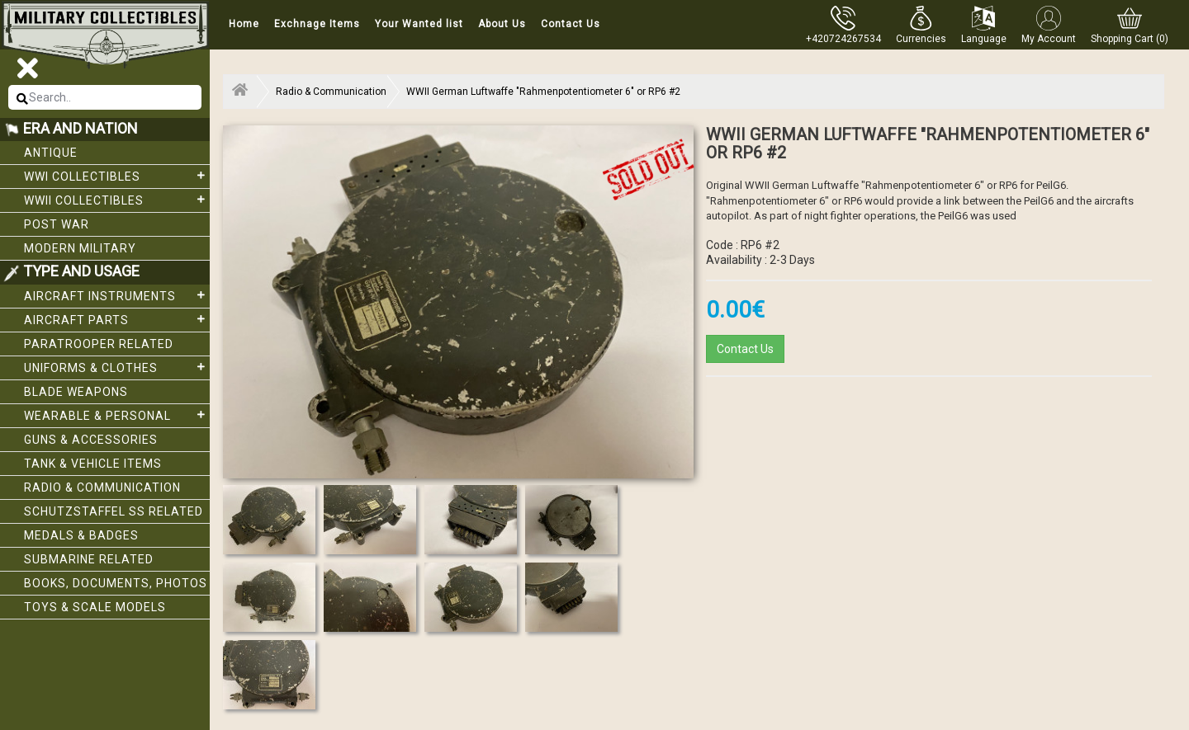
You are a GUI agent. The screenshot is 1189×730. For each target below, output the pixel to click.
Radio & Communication (102, 487)
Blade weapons (76, 391)
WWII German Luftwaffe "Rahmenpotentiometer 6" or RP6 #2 (543, 91)
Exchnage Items (317, 24)
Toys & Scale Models (95, 607)
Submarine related (89, 559)
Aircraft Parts (117, 319)
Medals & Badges (81, 535)
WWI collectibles (117, 175)
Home (244, 24)
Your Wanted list (419, 24)
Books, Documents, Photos (115, 583)
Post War (56, 224)
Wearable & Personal (117, 414)
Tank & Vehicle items (93, 463)
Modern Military (80, 248)
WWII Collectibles (117, 199)
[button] (921, 25)
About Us (502, 24)
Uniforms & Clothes (117, 367)
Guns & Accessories (91, 439)
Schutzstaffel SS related (113, 511)
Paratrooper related (98, 344)
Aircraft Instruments (117, 295)
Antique (51, 152)
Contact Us (570, 24)
